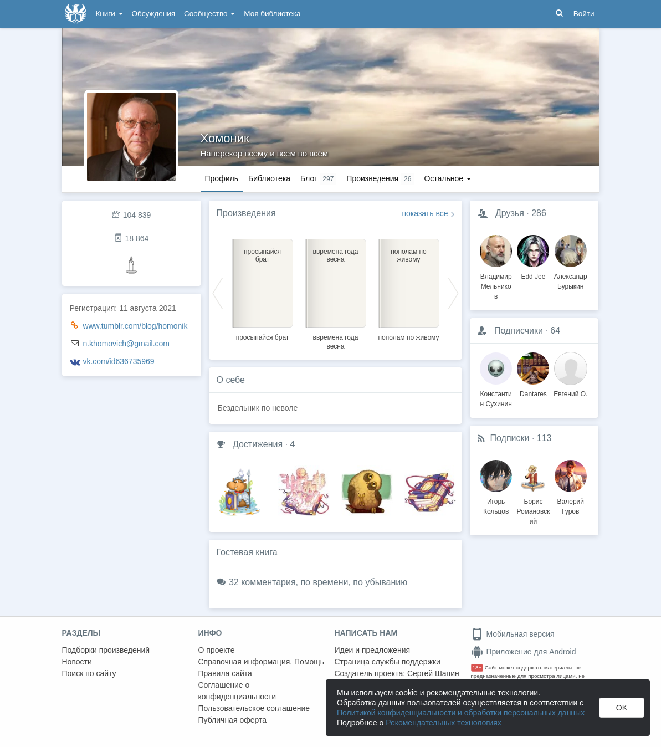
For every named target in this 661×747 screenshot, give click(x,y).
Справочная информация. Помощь (261, 661)
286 (538, 213)
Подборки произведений (106, 650)
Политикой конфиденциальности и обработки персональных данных (461, 712)
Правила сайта (225, 673)
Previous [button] (217, 292)
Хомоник (225, 138)
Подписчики (518, 330)
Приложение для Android (523, 652)
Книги (109, 13)
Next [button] (453, 292)
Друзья (509, 213)
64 (555, 330)
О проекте (216, 650)
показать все (425, 213)
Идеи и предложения (373, 650)
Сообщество (209, 13)
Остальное (447, 178)
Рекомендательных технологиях (443, 722)
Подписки (510, 438)
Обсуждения (153, 13)
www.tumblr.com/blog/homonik (135, 325)
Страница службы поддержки (387, 661)
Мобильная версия (513, 634)
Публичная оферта (232, 719)
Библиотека (269, 178)
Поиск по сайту (89, 673)
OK (621, 707)
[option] (262, 288)
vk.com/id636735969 (118, 361)
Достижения (258, 444)
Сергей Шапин (433, 673)
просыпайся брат (262, 337)
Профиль (221, 178)
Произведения (246, 213)
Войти (584, 13)
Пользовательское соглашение (254, 708)
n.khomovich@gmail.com (126, 343)
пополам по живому (408, 337)
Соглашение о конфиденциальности (237, 691)
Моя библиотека (272, 13)
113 (544, 438)
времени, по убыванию (359, 582)
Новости (77, 661)
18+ (477, 667)
